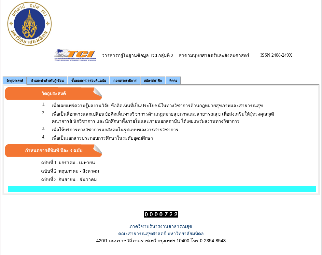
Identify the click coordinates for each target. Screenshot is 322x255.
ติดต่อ (173, 80)
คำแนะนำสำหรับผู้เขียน (47, 80)
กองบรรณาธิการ (124, 80)
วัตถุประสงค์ (14, 80)
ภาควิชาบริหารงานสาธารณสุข (161, 226)
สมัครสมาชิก (153, 80)
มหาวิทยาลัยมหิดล (185, 233)
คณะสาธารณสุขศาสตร (142, 233)
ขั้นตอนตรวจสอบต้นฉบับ (88, 80)
